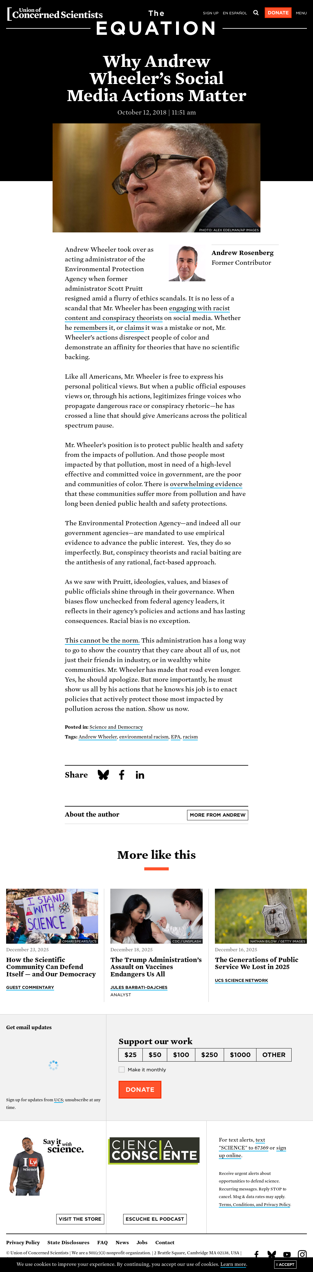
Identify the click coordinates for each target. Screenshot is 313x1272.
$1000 (240, 1055)
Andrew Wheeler (98, 737)
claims (134, 327)
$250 (209, 1055)
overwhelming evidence (206, 484)
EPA (175, 737)
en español (235, 13)
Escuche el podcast (155, 1219)
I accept (285, 1264)
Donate (278, 13)
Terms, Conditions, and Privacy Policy (254, 1204)
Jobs (142, 1242)
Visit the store (80, 1219)
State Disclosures (68, 1242)
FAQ (102, 1242)
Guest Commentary (30, 987)
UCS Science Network (241, 980)
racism (190, 737)
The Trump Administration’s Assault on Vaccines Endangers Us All (156, 967)
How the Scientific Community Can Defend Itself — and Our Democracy (51, 967)
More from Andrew (218, 815)
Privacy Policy (23, 1242)
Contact (165, 1242)
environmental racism (144, 737)
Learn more (233, 1264)
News (122, 1242)
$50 (155, 1055)
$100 (181, 1055)
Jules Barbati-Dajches (139, 987)
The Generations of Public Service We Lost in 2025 (256, 963)
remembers (90, 327)
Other (273, 1055)
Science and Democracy (116, 727)
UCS (58, 1100)
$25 (130, 1055)
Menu (301, 13)
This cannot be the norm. (102, 640)
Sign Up (211, 13)
